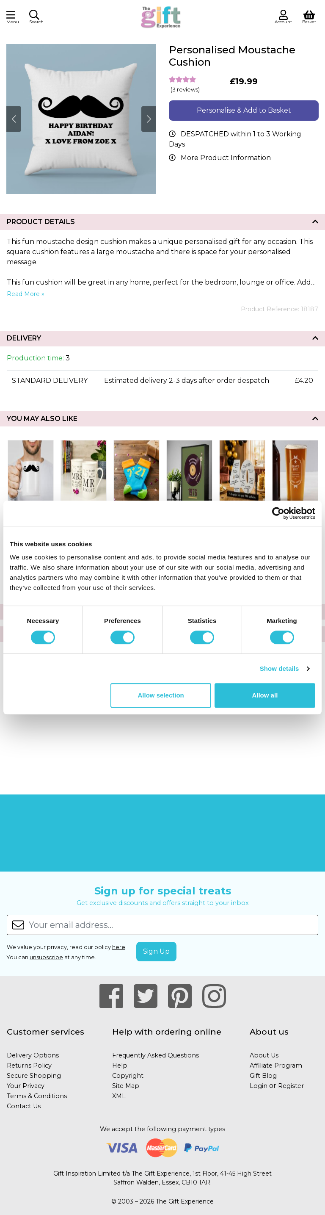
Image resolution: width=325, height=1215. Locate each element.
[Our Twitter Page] (149, 996)
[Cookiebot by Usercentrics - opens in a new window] (278, 513)
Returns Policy (29, 1065)
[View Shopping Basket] (309, 16)
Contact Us (24, 1106)
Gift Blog (263, 1075)
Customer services (45, 1032)
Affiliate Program (276, 1065)
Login (258, 1086)
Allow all (265, 695)
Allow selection (161, 695)
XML (119, 1096)
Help (119, 1065)
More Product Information (226, 158)
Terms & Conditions (37, 1096)
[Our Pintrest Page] (183, 996)
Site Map (125, 1086)
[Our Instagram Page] (214, 996)
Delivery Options (33, 1055)
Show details (279, 668)
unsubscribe (46, 957)
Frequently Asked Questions (155, 1055)
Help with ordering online (166, 1032)
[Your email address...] (173, 925)
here (118, 947)
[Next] (13, 119)
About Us (264, 1055)
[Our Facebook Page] (114, 996)
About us (269, 1032)
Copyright (127, 1075)
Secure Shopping (34, 1075)
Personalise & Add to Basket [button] (244, 110)
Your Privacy (25, 1086)
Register (291, 1086)
